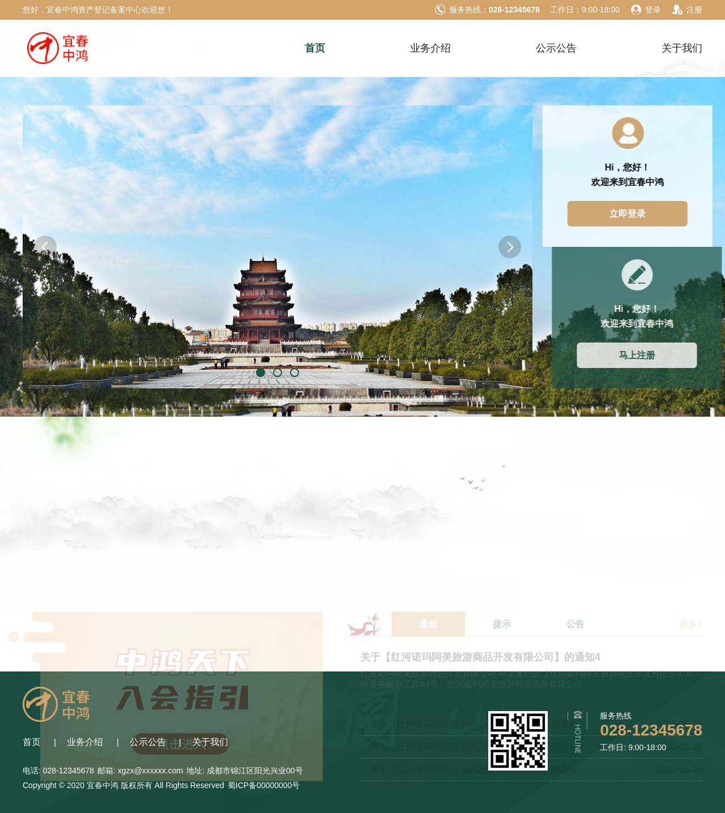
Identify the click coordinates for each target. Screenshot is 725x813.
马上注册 (657, 355)
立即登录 (641, 214)
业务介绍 (430, 48)
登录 (645, 9)
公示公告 (556, 48)
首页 (315, 48)
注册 (686, 9)
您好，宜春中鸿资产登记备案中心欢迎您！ (98, 9)
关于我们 (682, 48)
